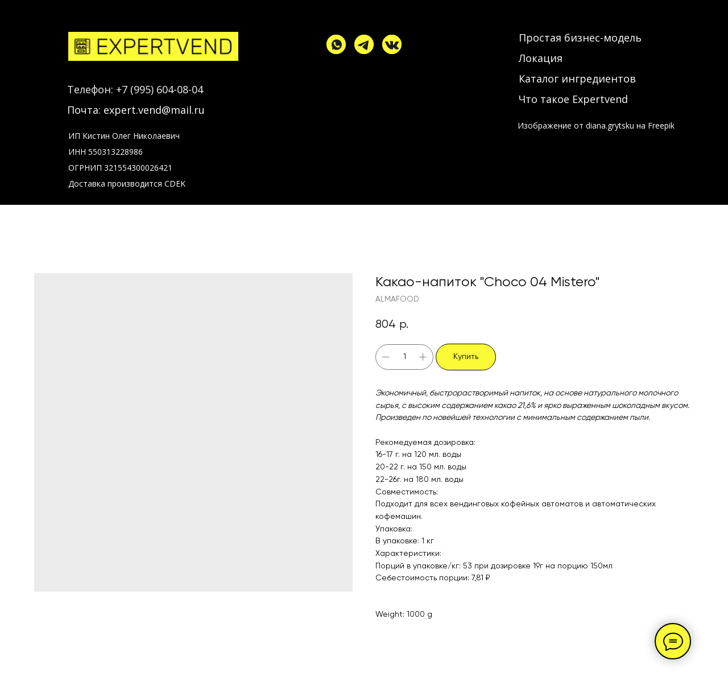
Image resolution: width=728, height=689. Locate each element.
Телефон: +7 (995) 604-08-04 (135, 89)
